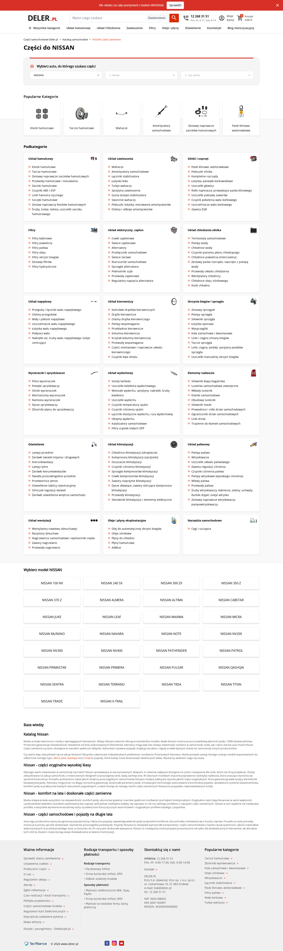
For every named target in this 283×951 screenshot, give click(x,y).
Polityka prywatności (38, 901)
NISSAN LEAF (111, 617)
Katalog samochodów (75, 39)
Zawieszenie (135, 28)
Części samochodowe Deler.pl (41, 39)
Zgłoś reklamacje (36, 890)
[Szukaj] (174, 18)
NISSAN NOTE (171, 634)
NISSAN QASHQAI (231, 667)
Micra (57, 758)
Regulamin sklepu (37, 879)
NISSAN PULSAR (171, 667)
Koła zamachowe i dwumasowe (227, 868)
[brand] (66, 75)
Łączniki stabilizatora (220, 883)
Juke (63, 758)
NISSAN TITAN (231, 684)
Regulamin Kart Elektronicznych (46, 911)
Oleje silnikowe (216, 873)
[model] (141, 75)
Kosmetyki (214, 28)
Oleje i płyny (170, 28)
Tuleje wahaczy (216, 902)
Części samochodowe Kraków (44, 906)
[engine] (217, 75)
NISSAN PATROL (231, 650)
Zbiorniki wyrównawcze (221, 863)
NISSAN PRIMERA (111, 667)
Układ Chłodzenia (108, 28)
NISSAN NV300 (52, 650)
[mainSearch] (108, 18)
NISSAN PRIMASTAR (52, 667)
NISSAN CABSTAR (231, 600)
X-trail (86, 758)
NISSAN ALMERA (112, 600)
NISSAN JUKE (52, 617)
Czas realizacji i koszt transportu (46, 895)
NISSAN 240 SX (111, 583)
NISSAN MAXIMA (171, 617)
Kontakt (150, 869)
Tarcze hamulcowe (218, 858)
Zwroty (29, 885)
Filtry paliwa (214, 892)
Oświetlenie (193, 28)
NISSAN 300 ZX (171, 583)
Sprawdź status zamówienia (43, 858)
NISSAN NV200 (231, 634)
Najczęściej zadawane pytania (45, 916)
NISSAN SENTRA (52, 684)
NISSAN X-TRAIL (111, 701)
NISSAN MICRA (231, 617)
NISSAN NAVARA (112, 634)
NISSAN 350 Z (231, 583)
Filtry (152, 28)
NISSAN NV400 (111, 650)
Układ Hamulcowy (78, 28)
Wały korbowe (215, 897)
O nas (29, 874)
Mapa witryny (34, 922)
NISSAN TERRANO (112, 684)
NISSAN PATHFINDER (171, 650)
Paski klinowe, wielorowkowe (225, 888)
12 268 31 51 (165, 858)
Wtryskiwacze (215, 878)
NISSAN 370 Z (52, 600)
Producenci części (37, 869)
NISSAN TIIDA (171, 684)
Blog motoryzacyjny (241, 28)
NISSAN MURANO (52, 634)
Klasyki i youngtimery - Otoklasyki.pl (49, 929)
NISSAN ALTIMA (171, 600)
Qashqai (72, 758)
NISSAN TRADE (52, 701)
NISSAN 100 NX (52, 583)
